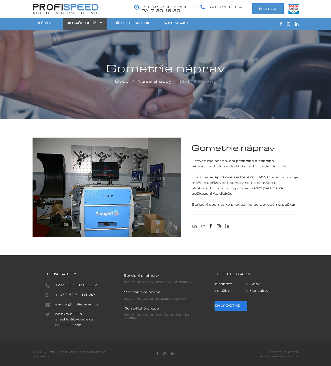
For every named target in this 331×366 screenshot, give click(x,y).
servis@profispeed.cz (89, 304)
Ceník (242, 284)
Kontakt (176, 23)
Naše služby (84, 23)
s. (292, 357)
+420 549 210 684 (89, 285)
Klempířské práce (141, 300)
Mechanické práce (142, 283)
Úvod (45, 23)
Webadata (281, 357)
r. (295, 357)
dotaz (268, 9)
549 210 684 (225, 7)
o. (297, 357)
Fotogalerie (133, 23)
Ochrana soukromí (283, 352)
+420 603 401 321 (89, 295)
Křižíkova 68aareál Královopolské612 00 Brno (87, 320)
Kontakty (246, 291)
